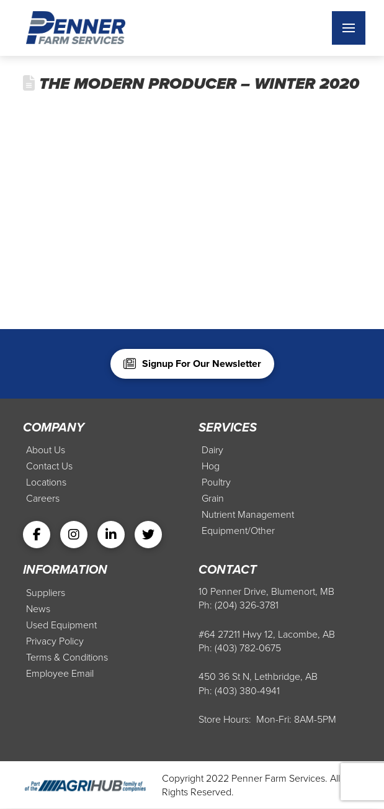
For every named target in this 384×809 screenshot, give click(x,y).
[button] (348, 28)
